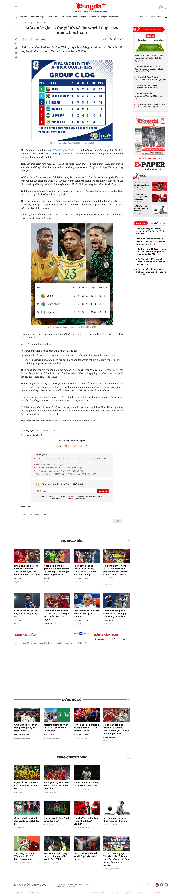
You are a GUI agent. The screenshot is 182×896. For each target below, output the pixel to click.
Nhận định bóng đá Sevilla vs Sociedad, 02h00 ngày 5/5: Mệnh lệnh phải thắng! (85, 569)
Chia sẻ (42, 39)
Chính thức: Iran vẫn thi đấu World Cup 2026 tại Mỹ (26, 820)
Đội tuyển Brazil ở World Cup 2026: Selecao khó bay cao (26, 784)
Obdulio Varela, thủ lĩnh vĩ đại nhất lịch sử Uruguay (86, 820)
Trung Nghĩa (29, 430)
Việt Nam (23, 17)
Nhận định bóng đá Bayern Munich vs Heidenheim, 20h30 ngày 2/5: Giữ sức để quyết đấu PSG (152, 251)
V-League (18, 578)
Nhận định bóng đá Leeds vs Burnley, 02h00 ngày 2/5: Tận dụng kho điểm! (151, 231)
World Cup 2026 (62, 150)
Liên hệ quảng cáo (35, 892)
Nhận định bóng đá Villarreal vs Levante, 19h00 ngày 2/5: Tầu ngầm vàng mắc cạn (152, 261)
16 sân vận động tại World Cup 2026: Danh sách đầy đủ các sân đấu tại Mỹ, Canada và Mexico (116, 858)
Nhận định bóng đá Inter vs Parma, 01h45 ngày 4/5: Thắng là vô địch (116, 612)
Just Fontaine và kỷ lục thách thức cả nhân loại (115, 818)
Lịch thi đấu (25, 634)
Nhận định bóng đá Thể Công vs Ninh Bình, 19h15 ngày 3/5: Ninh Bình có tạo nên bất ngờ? (27, 569)
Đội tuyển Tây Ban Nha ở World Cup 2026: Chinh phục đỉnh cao (57, 784)
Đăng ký (102, 490)
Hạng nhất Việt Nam (46, 642)
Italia (75, 17)
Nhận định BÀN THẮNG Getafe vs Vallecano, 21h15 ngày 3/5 (150, 105)
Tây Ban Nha (53, 17)
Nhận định (102, 17)
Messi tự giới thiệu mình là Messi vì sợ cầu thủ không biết (56, 727)
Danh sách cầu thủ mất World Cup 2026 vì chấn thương (86, 855)
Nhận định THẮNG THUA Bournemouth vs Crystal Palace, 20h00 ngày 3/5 (149, 69)
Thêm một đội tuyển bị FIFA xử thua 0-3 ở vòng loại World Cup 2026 (66, 474)
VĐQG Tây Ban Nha (81, 578)
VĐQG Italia (108, 619)
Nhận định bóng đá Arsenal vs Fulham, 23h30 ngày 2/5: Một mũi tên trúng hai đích (116, 728)
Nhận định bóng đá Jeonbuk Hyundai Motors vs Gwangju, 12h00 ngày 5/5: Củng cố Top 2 (56, 569)
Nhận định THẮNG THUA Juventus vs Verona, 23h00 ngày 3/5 (149, 96)
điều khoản (67, 498)
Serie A (80, 642)
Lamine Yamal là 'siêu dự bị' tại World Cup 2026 (86, 783)
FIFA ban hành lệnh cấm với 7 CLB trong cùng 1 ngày (59, 468)
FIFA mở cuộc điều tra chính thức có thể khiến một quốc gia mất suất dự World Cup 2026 (72, 460)
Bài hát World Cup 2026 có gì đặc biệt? (56, 818)
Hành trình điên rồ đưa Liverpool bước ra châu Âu (141, 185)
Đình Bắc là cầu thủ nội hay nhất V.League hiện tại (26, 612)
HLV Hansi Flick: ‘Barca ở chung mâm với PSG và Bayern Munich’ (86, 727)
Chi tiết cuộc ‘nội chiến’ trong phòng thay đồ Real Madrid (26, 727)
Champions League (37, 17)
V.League (17, 642)
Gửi (117, 520)
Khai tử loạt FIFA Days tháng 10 (50, 464)
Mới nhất (143, 17)
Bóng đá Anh (156, 17)
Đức (62, 17)
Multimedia (113, 17)
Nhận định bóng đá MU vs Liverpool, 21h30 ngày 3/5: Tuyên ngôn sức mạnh (56, 614)
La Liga (73, 642)
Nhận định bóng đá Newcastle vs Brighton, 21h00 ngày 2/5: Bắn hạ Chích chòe (151, 272)
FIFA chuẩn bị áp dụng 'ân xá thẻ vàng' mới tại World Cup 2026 (56, 855)
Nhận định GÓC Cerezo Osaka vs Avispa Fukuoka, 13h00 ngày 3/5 (150, 58)
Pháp (68, 17)
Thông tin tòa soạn (20, 892)
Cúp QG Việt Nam (30, 642)
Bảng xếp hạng (106, 634)
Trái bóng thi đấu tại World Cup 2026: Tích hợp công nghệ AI (25, 855)
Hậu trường (49, 734)
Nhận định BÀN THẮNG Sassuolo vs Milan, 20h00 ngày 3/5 (150, 78)
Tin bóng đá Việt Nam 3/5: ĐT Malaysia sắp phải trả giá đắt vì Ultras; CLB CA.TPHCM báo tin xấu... (116, 571)
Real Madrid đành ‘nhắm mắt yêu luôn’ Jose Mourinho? (86, 612)
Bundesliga (89, 642)
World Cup (41, 23)
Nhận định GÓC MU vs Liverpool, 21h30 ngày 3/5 (146, 86)
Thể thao (92, 17)
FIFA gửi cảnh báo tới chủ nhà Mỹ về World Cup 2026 (59, 471)
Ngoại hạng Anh (50, 622)
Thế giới (83, 17)
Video (105, 580)
